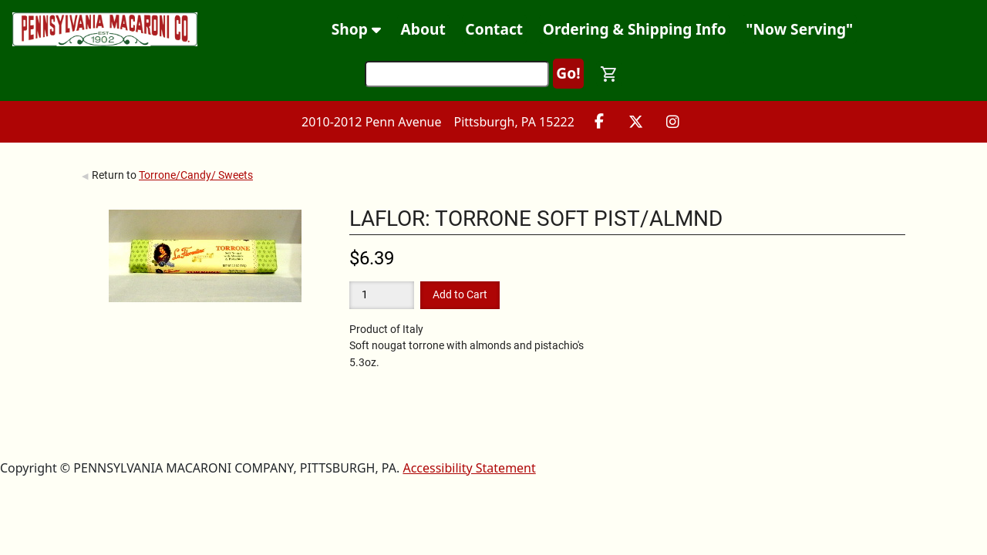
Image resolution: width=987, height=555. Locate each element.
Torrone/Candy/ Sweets (196, 175)
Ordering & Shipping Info (634, 28)
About (423, 28)
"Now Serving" (799, 28)
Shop (356, 28)
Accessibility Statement (469, 467)
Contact (494, 28)
